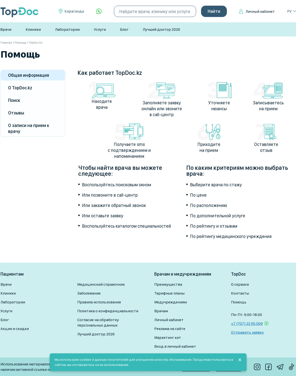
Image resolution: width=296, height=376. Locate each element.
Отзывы (16, 112)
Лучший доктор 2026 (161, 29)
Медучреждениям (170, 302)
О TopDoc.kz (20, 87)
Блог (124, 29)
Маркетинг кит (167, 337)
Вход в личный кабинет (175, 346)
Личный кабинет (260, 11)
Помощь (238, 302)
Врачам (161, 311)
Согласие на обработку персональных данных (98, 322)
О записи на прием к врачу (28, 128)
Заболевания (88, 293)
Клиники (33, 29)
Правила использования (99, 302)
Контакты (240, 293)
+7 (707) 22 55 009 (247, 323)
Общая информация (28, 75)
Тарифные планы (169, 293)
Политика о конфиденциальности (107, 311)
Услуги (100, 29)
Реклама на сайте (169, 328)
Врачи (5, 29)
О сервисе (240, 284)
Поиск (14, 100)
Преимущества (168, 284)
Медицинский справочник (101, 284)
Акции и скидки (14, 328)
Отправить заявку (247, 332)
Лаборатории (67, 29)
